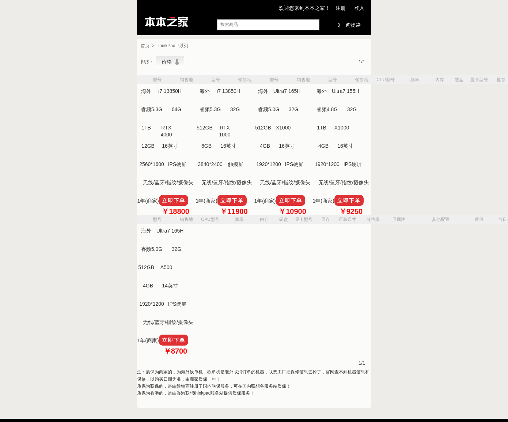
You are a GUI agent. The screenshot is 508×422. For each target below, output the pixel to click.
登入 (359, 8)
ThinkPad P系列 (172, 46)
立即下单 (173, 200)
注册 (340, 8)
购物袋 (347, 24)
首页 (145, 46)
